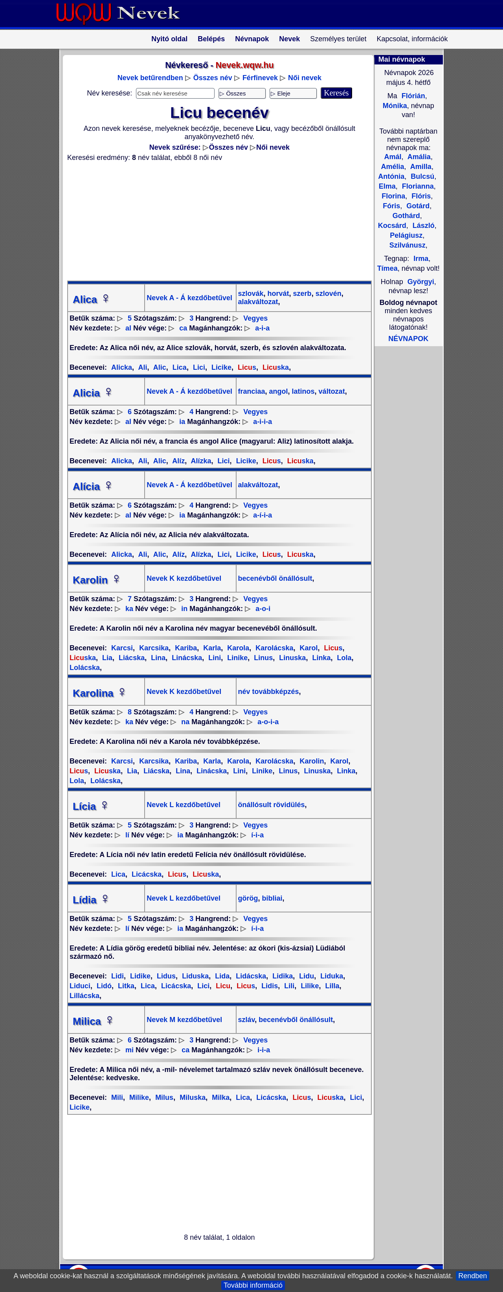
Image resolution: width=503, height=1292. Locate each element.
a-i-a (262, 328)
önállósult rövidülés (271, 805)
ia (182, 422)
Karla (211, 648)
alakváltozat (258, 302)
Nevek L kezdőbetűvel (183, 805)
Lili (288, 986)
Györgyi (421, 282)
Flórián (412, 96)
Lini (213, 658)
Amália (418, 157)
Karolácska (273, 648)
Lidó (103, 986)
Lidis (268, 986)
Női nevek (304, 78)
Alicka (121, 367)
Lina (157, 658)
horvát (277, 293)
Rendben (472, 1276)
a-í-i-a (262, 515)
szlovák (251, 293)
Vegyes (255, 318)
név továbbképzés (268, 692)
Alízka (200, 461)
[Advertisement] (214, 221)
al (128, 328)
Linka (320, 658)
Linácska (186, 658)
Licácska (146, 874)
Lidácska (250, 976)
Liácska (131, 658)
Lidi (117, 976)
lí (127, 835)
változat (331, 391)
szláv (246, 1020)
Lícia (91, 806)
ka (129, 609)
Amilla (420, 167)
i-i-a (263, 1050)
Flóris (420, 196)
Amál (392, 157)
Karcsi (122, 648)
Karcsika (153, 648)
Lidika (281, 976)
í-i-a (257, 835)
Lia (106, 658)
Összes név (212, 78)
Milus (163, 1097)
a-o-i (262, 609)
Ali (141, 367)
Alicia (93, 392)
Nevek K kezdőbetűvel (184, 578)
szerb (301, 293)
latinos (302, 391)
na (185, 722)
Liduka (330, 976)
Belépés (211, 39)
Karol (307, 648)
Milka (219, 1097)
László (423, 225)
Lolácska (104, 781)
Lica (179, 367)
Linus (262, 658)
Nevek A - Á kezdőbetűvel (189, 298)
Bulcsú (421, 176)
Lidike (139, 976)
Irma (420, 258)
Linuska (291, 658)
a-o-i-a (268, 722)
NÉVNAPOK (408, 339)
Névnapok (252, 39)
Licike (220, 367)
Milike (138, 1097)
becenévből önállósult (275, 578)
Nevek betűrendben (150, 78)
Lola (343, 658)
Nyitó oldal (169, 39)
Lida (221, 976)
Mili (117, 1097)
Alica (92, 299)
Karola (237, 648)
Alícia (93, 486)
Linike (236, 658)
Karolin (97, 579)
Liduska (194, 976)
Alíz (178, 461)
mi (129, 1050)
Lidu (305, 976)
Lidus (165, 976)
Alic (158, 367)
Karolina (100, 693)
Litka (125, 986)
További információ (253, 1285)
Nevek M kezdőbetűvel (184, 1020)
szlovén (327, 293)
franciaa (251, 391)
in (184, 609)
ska (275, 367)
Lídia (92, 899)
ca (183, 328)
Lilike (309, 986)
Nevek (289, 39)
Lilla (331, 986)
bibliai (271, 898)
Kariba (185, 648)
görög (248, 898)
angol (277, 391)
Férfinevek (260, 78)
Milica (94, 1021)
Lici (198, 367)
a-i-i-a (262, 422)
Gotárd (417, 206)
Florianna (417, 186)
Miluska (192, 1097)
